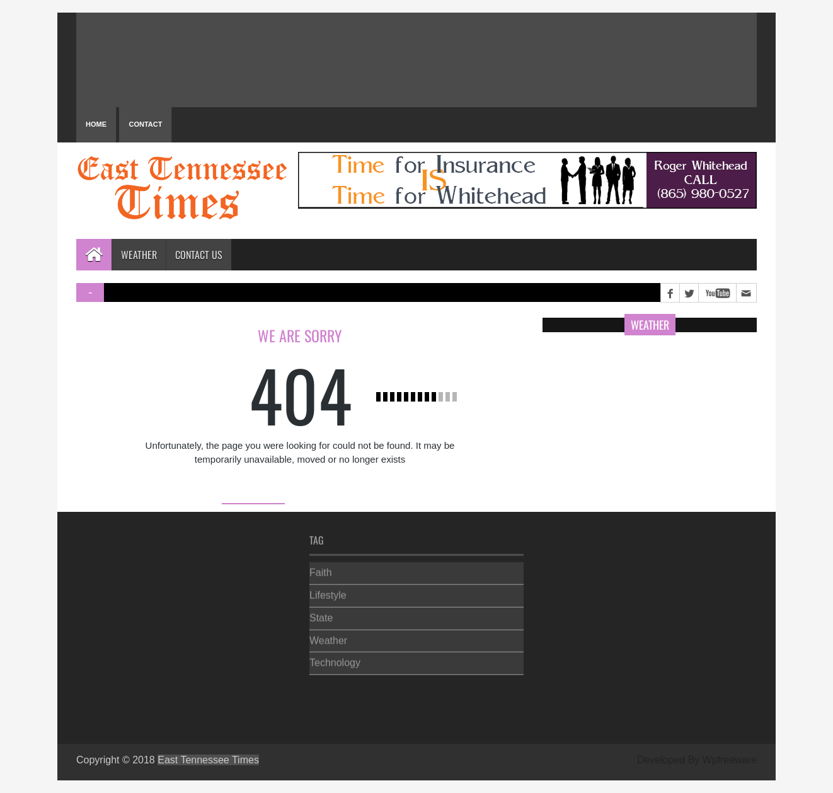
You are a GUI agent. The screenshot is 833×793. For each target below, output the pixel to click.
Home (96, 124)
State (321, 615)
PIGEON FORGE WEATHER (416, 60)
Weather (139, 254)
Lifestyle (328, 593)
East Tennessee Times (208, 760)
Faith (320, 570)
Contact (145, 124)
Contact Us (198, 254)
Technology (334, 660)
